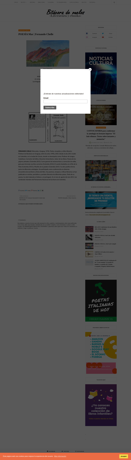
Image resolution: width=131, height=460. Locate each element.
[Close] (90, 69)
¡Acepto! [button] (124, 456)
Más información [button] (60, 456)
